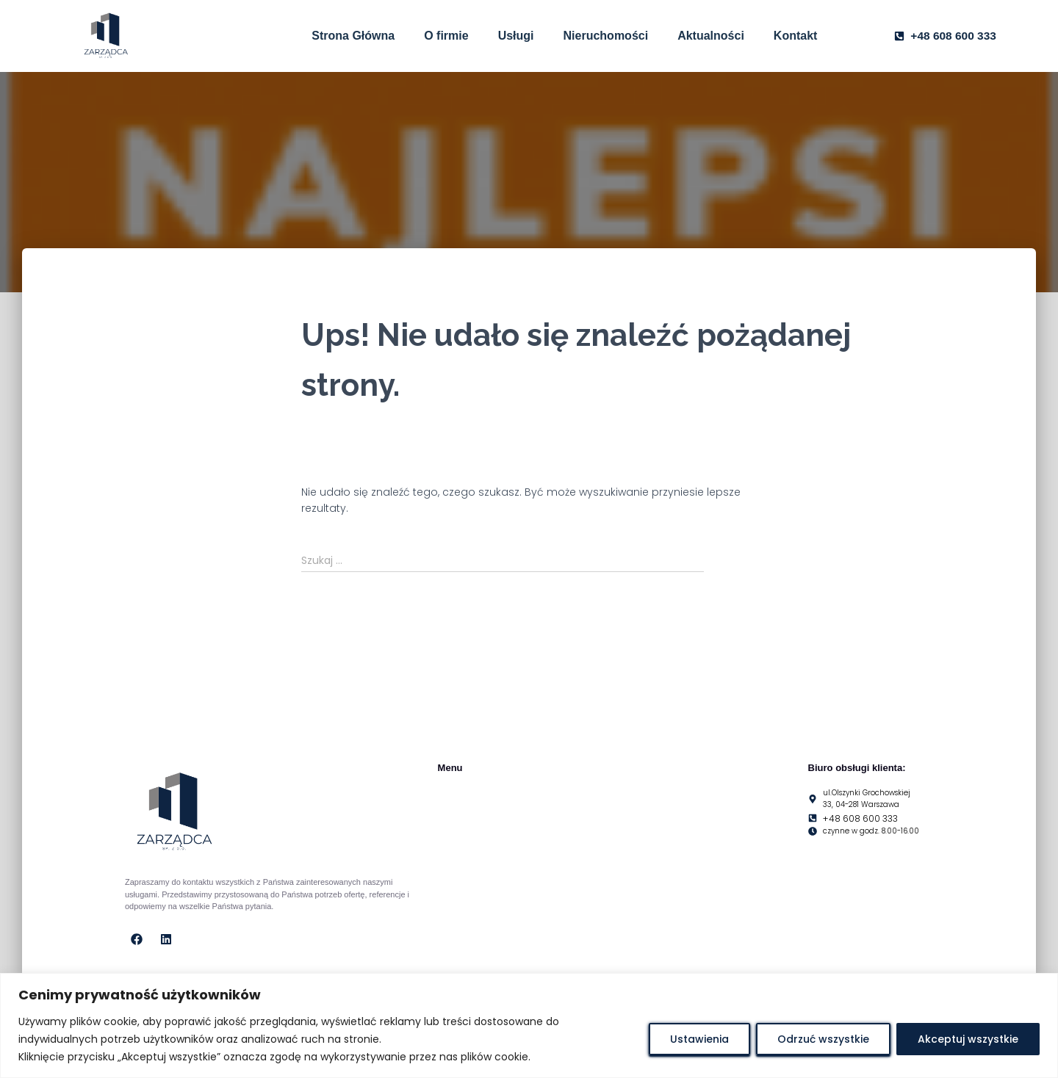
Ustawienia (699, 1039)
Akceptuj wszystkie (968, 1039)
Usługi (516, 35)
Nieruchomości (606, 35)
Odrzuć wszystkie (823, 1039)
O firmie (446, 35)
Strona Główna (353, 35)
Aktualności (710, 35)
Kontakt (796, 35)
